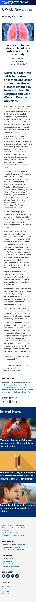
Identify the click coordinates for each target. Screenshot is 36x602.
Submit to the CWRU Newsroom (11, 566)
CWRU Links (6, 583)
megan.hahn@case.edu (13, 370)
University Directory (7, 594)
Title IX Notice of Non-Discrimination (13, 535)
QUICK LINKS (7, 555)
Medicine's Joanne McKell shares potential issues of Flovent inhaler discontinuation (16, 443)
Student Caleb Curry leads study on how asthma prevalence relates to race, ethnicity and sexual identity (17, 475)
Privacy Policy (14, 533)
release (26, 385)
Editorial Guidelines (7, 561)
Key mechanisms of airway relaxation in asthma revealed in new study (17, 389)
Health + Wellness (13, 392)
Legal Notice (5, 533)
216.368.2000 (6, 530)
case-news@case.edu (18, 549)
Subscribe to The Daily (8, 564)
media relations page (20, 544)
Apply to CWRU (6, 586)
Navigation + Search (13, 17)
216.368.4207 (6, 549)
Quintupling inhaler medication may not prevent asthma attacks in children (17, 508)
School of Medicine (9, 387)
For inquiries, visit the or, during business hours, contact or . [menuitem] (14, 547)
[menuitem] (18, 558)
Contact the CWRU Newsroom (11, 559)
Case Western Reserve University (16, 525)
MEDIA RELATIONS (9, 541)
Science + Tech (26, 392)
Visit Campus (5, 591)
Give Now (4, 589)
